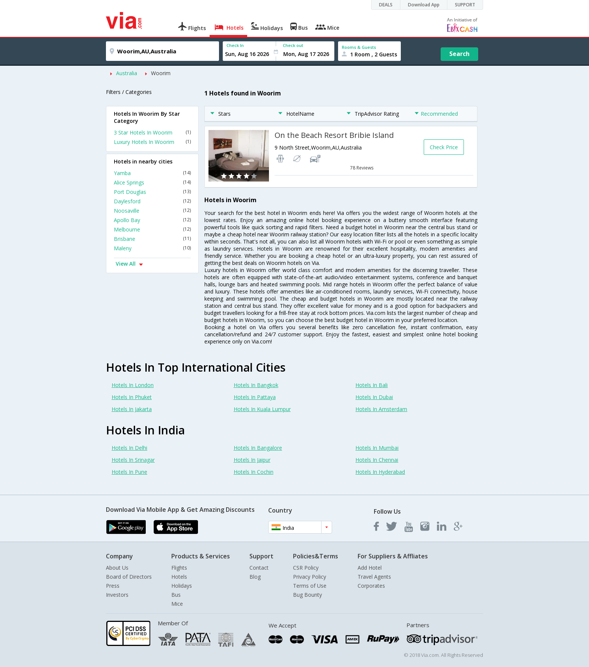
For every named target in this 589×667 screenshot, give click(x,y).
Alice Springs (152, 182)
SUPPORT (465, 5)
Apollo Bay (152, 220)
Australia (126, 73)
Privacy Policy (309, 576)
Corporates (371, 585)
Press (112, 585)
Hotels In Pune (129, 471)
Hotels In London (133, 385)
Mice (177, 603)
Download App (423, 5)
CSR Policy (306, 567)
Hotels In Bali (371, 385)
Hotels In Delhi (129, 447)
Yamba (152, 173)
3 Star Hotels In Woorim (152, 132)
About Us (117, 567)
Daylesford (152, 201)
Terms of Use (309, 585)
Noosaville (152, 210)
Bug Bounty (307, 594)
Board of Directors (129, 576)
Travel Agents (374, 576)
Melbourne (152, 229)
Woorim (161, 73)
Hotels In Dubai (374, 397)
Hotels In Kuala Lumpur (262, 409)
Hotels (179, 576)
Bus (176, 594)
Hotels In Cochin (253, 471)
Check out (293, 45)
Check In (235, 45)
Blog (255, 576)
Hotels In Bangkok (256, 385)
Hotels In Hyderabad (380, 471)
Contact (259, 567)
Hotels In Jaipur (252, 459)
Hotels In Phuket (132, 397)
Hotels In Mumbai (377, 447)
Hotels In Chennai (376, 459)
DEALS (386, 5)
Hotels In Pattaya (255, 397)
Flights (179, 567)
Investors (117, 594)
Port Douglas (152, 191)
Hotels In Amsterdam (381, 409)
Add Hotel (370, 567)
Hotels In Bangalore (258, 447)
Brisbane (152, 238)
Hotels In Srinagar (133, 459)
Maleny (152, 248)
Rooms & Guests (359, 47)
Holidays (181, 585)
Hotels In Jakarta (132, 409)
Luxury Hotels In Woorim (152, 141)
